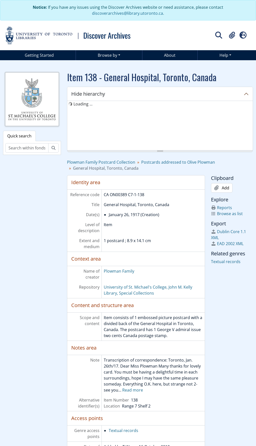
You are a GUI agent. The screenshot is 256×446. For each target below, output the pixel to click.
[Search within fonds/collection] (26, 148)
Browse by (107, 55)
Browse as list (227, 213)
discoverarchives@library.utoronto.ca (127, 13)
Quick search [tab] (19, 136)
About (170, 55)
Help (224, 55)
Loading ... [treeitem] (83, 104)
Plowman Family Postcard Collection (101, 162)
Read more (132, 390)
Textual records (123, 430)
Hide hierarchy (88, 93)
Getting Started (39, 55)
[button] (232, 35)
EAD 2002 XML (227, 243)
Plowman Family (119, 271)
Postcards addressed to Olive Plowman (178, 162)
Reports (221, 207)
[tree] (160, 126)
